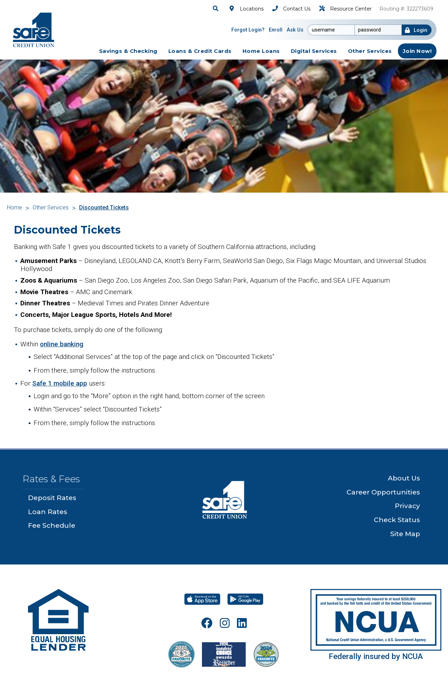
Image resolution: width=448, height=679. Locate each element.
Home (14, 207)
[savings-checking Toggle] (128, 50)
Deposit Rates (52, 498)
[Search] (217, 8)
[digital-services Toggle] (314, 50)
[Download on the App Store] (202, 599)
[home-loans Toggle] (261, 50)
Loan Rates (47, 512)
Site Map (405, 534)
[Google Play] (245, 599)
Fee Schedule (51, 525)
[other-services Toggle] (370, 50)
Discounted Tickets (104, 207)
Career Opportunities (383, 492)
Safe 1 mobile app (59, 383)
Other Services (51, 207)
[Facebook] (207, 623)
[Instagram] (225, 623)
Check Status (397, 520)
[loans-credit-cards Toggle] (200, 50)
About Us (404, 478)
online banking (61, 344)
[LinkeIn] (242, 623)
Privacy (407, 506)
